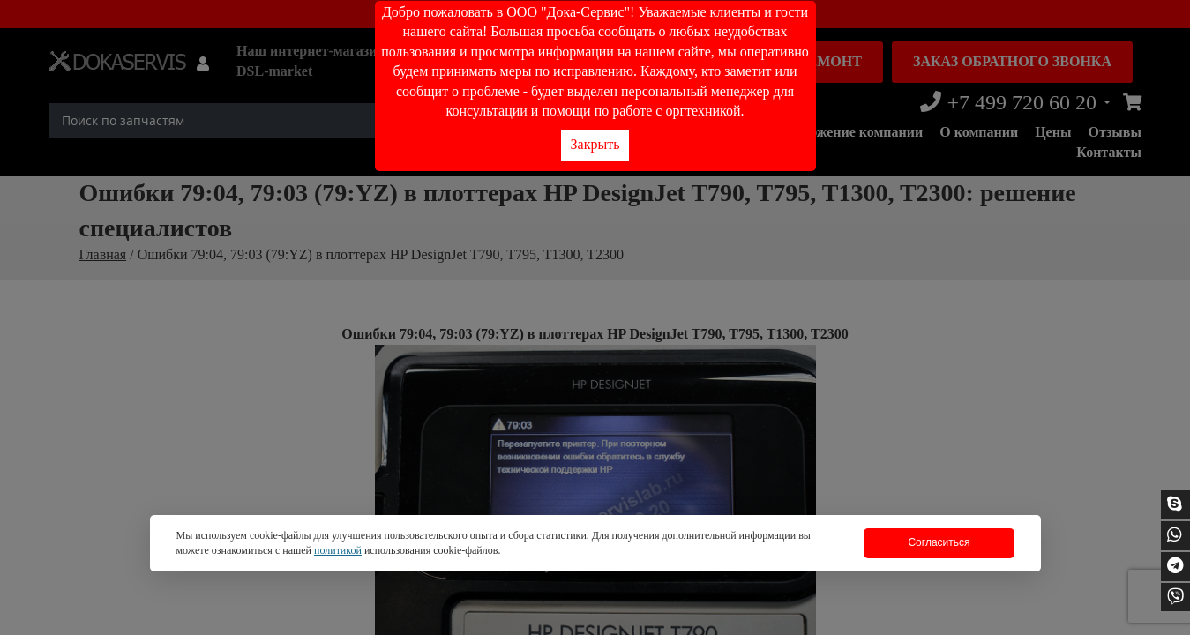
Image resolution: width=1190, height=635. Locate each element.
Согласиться (938, 542)
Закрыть (595, 144)
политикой (338, 550)
